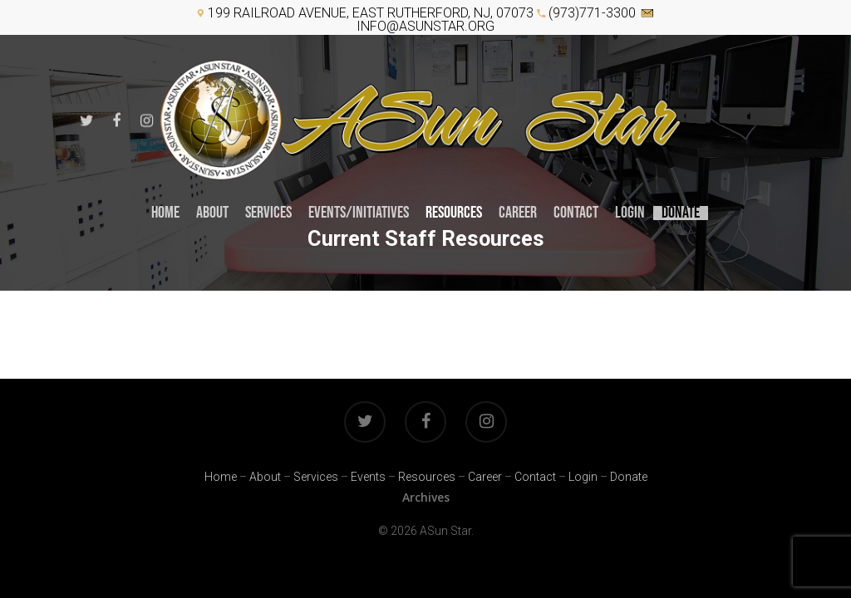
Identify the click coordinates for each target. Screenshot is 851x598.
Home (165, 213)
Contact (575, 213)
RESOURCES (454, 213)
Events (368, 476)
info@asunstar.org (425, 26)
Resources (426, 476)
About (212, 213)
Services (268, 213)
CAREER (518, 213)
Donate (681, 213)
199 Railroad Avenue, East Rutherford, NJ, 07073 (371, 13)
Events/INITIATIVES (358, 213)
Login (630, 213)
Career (485, 476)
